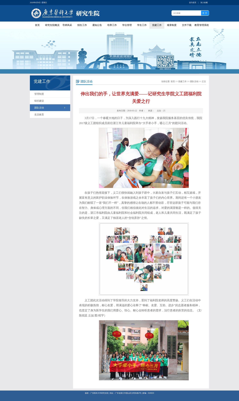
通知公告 (97, 25)
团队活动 (39, 107)
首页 (37, 25)
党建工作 (157, 25)
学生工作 (142, 25)
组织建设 (39, 101)
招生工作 (82, 25)
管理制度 (39, 94)
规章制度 (172, 25)
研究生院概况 (52, 25)
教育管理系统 (201, 25)
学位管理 (127, 25)
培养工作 (112, 25)
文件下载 (186, 25)
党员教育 (39, 114)
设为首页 (192, 2)
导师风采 (67, 25)
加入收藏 (204, 2)
